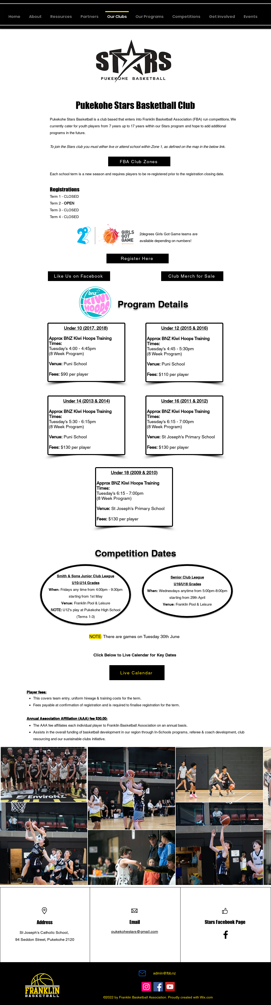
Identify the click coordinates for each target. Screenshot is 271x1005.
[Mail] (142, 973)
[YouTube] (170, 986)
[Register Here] (137, 258)
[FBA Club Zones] (139, 161)
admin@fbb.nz (164, 973)
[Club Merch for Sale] (192, 276)
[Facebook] (225, 934)
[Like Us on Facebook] (79, 276)
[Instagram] (146, 986)
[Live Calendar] (137, 672)
